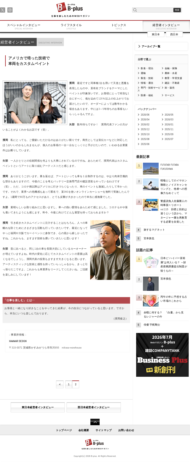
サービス (170, 95)
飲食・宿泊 (147, 68)
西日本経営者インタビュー (94, 407)
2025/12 (145, 129)
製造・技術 (147, 78)
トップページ (64, 430)
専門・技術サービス (148, 89)
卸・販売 (170, 87)
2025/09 (169, 134)
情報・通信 (147, 82)
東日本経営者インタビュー (38, 407)
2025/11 (169, 129)
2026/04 (145, 119)
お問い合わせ (126, 430)
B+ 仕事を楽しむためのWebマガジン (70, 10)
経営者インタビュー (166, 26)
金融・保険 (171, 68)
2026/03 (169, 119)
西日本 (174, 34)
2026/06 (145, 114)
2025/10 (145, 134)
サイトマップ (104, 430)
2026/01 (169, 124)
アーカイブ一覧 (151, 46)
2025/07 (169, 139)
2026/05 (169, 114)
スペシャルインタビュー (24, 26)
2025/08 (145, 139)
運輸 (143, 73)
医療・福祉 (147, 95)
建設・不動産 (172, 82)
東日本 (156, 34)
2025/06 (145, 144)
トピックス (119, 26)
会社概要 (83, 430)
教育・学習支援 (173, 78)
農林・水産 (171, 73)
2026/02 (145, 124)
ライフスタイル (71, 26)
